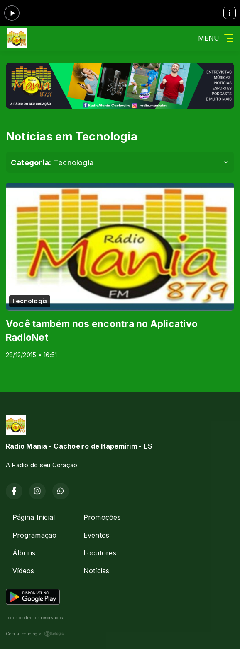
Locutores (99, 553)
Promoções (102, 517)
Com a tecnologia (35, 634)
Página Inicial (33, 517)
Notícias (96, 571)
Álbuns (23, 553)
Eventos (96, 535)
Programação (34, 535)
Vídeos (23, 571)
